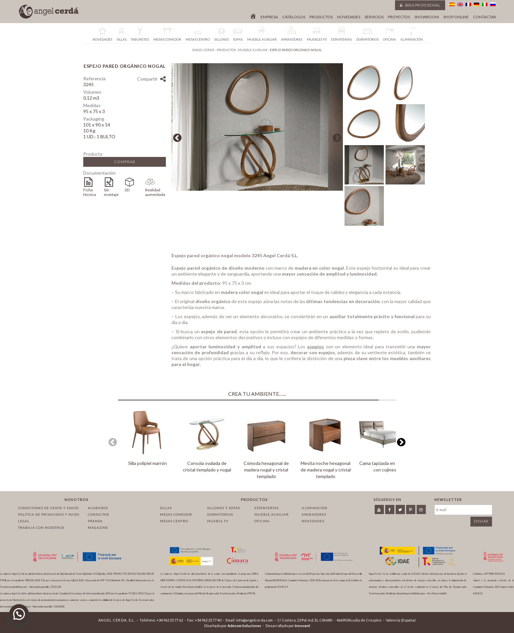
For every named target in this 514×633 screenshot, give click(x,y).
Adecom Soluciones (244, 625)
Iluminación (314, 508)
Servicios (374, 17)
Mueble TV (217, 521)
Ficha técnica (89, 192)
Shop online (456, 17)
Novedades (348, 17)
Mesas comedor (176, 514)
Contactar (484, 17)
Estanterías (266, 508)
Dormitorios (220, 514)
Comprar (124, 161)
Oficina (262, 521)
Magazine (98, 527)
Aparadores (314, 514)
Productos (321, 17)
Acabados (98, 508)
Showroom (426, 17)
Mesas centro (174, 521)
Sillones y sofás (223, 508)
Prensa (95, 521)
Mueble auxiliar (271, 514)
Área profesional (420, 5)
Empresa (269, 17)
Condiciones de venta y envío (48, 508)
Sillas (166, 508)
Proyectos (399, 17)
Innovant (302, 625)
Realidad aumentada (155, 192)
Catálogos (293, 17)
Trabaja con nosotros (41, 527)
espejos (315, 348)
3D (127, 189)
